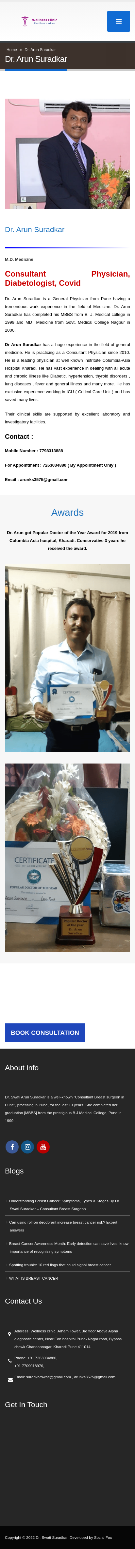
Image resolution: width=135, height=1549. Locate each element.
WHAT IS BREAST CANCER (33, 1278)
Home (12, 50)
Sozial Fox (103, 1537)
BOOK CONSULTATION (45, 1032)
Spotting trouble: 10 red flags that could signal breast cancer (60, 1265)
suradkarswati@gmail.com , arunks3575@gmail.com (70, 1377)
